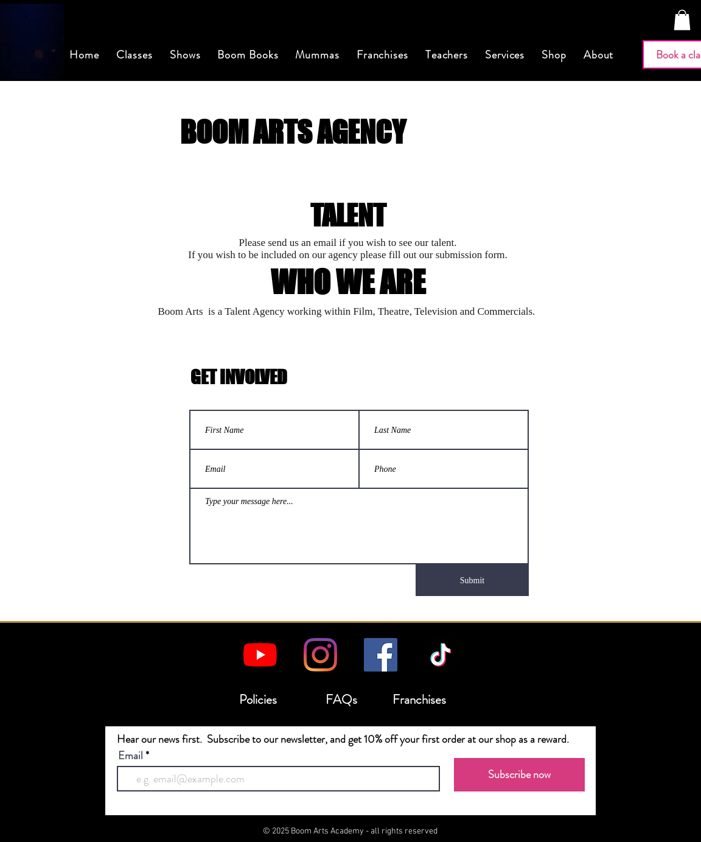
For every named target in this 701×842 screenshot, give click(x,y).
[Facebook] (380, 655)
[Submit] (472, 580)
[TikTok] (441, 655)
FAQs (341, 699)
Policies (258, 699)
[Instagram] (320, 655)
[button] (682, 20)
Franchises (419, 699)
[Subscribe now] (519, 774)
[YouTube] (260, 655)
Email (130, 755)
